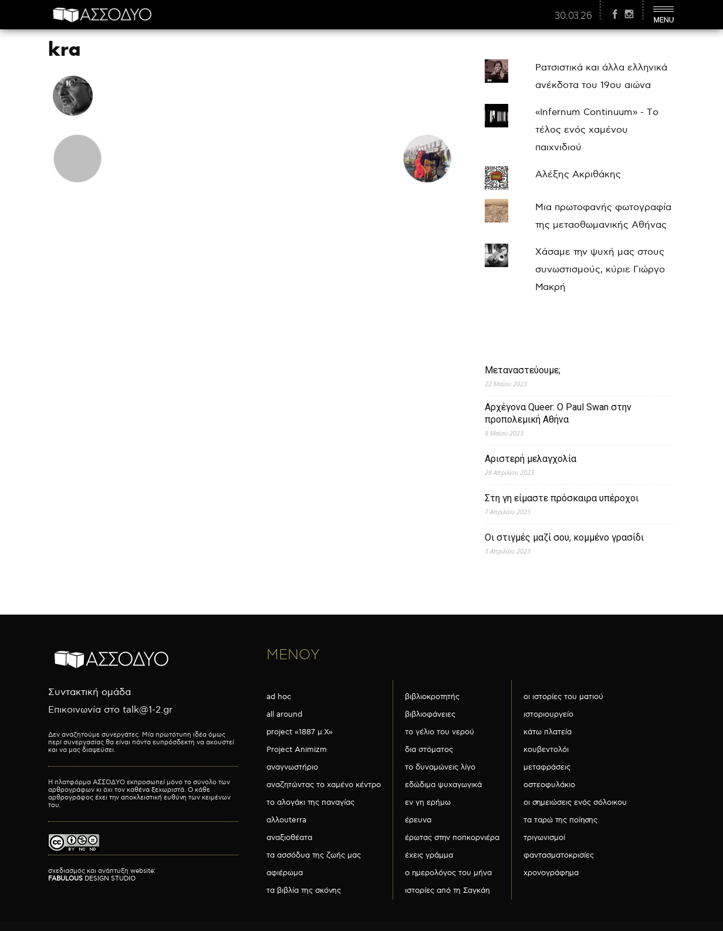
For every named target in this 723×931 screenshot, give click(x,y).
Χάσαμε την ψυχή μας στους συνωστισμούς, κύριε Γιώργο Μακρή (600, 270)
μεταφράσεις (546, 767)
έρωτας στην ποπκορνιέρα (452, 837)
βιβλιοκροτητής (432, 696)
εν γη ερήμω (428, 802)
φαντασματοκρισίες (558, 855)
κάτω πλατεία (547, 732)
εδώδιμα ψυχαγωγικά (443, 785)
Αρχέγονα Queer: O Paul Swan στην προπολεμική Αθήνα (558, 413)
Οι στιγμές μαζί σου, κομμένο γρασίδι (564, 537)
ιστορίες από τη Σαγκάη (447, 890)
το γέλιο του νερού (439, 732)
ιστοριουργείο (548, 714)
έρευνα (418, 820)
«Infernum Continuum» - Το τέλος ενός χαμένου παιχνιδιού (596, 130)
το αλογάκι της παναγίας (310, 802)
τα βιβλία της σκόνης (303, 890)
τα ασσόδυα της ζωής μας (313, 855)
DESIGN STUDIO (92, 878)
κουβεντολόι (546, 749)
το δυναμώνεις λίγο (440, 767)
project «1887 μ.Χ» (299, 732)
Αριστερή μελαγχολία (530, 458)
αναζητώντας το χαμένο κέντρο (323, 785)
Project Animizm (296, 749)
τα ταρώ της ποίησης (560, 820)
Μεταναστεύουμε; (522, 370)
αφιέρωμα (284, 873)
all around (284, 714)
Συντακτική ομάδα (89, 692)
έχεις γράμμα (429, 855)
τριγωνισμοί (544, 837)
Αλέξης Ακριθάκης (578, 174)
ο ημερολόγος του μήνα (448, 873)
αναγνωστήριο (292, 767)
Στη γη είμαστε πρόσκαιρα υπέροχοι (561, 498)
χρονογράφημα (551, 873)
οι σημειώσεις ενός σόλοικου (575, 802)
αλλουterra (286, 820)
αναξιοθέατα (289, 837)
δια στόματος (429, 749)
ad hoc (278, 696)
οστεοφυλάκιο (549, 785)
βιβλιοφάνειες (430, 714)
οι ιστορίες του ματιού (563, 696)
